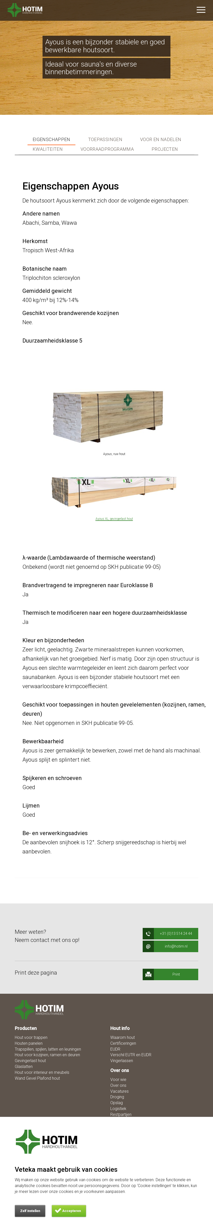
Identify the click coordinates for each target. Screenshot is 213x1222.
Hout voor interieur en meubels (42, 1072)
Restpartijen (120, 1114)
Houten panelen (29, 1043)
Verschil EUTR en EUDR (130, 1054)
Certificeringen (123, 1043)
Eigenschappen (51, 139)
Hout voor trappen (31, 1037)
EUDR (115, 1049)
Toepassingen (105, 139)
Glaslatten (24, 1066)
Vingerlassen (121, 1060)
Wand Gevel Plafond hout (37, 1078)
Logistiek (118, 1108)
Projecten (165, 149)
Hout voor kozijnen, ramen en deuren (47, 1054)
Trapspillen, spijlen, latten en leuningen (48, 1049)
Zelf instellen (30, 1211)
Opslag (116, 1102)
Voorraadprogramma (107, 149)
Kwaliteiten (48, 149)
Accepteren (71, 1211)
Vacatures (119, 1091)
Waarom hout (122, 1037)
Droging (117, 1096)
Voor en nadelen (160, 139)
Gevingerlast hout (30, 1060)
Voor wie (118, 1079)
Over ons (118, 1085)
